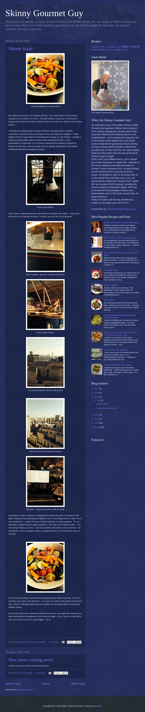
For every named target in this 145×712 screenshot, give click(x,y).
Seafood (108, 50)
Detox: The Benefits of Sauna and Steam (121, 222)
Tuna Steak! (109, 300)
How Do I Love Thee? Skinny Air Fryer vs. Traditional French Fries (120, 333)
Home (46, 683)
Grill (107, 47)
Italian (119, 47)
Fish (103, 47)
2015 (96, 397)
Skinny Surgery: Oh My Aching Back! (119, 238)
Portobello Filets (111, 270)
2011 (96, 427)
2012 (96, 423)
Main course (131, 46)
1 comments (53, 642)
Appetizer (95, 47)
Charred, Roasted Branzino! (116, 350)
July (99, 400)
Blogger (98, 706)
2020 (96, 393)
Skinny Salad (20, 48)
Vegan (118, 49)
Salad (101, 49)
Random (95, 49)
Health (112, 47)
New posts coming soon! (30, 659)
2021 (96, 388)
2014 (96, 415)
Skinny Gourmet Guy (44, 13)
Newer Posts (13, 683)
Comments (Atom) (25, 690)
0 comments (40, 673)
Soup (113, 50)
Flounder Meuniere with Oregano (118, 365)
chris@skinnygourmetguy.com (121, 209)
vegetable (124, 50)
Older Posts (78, 683)
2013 (96, 419)
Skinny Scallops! (111, 285)
